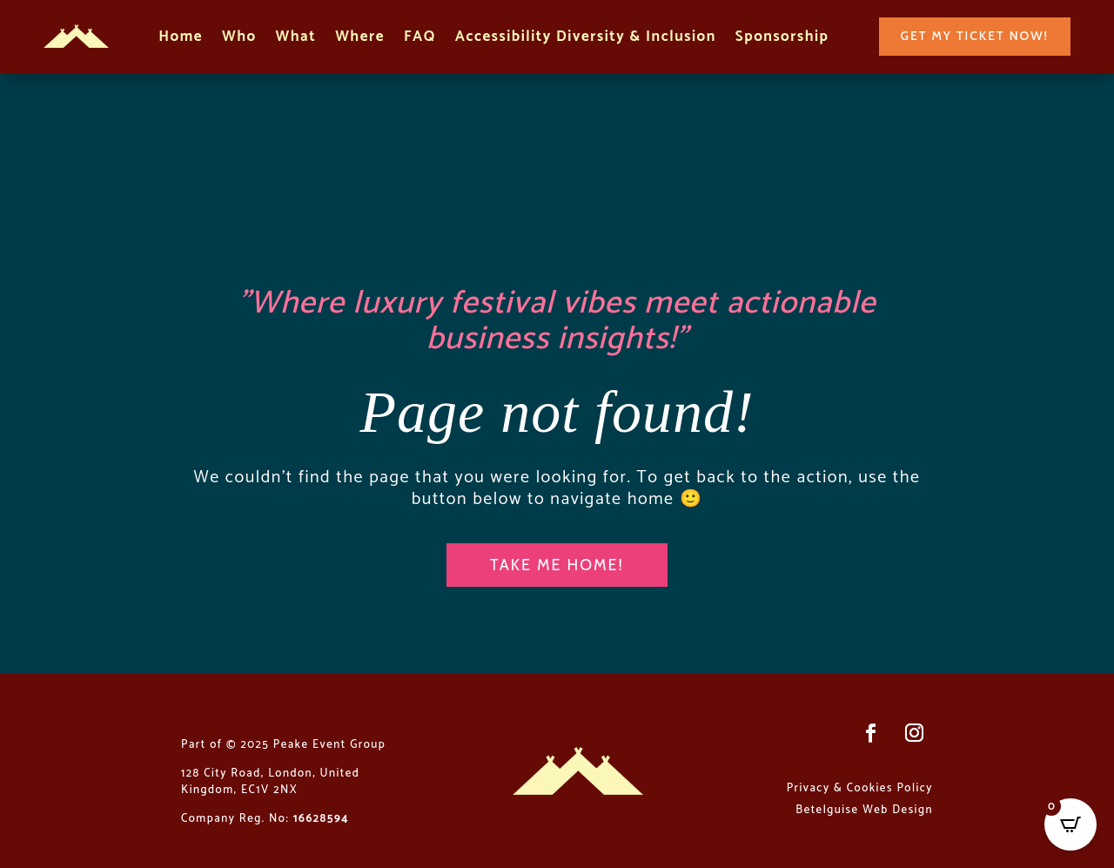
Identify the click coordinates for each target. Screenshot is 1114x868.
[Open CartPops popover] (1070, 824)
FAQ (420, 39)
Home (180, 39)
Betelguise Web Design (864, 810)
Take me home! (557, 565)
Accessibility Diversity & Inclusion (585, 39)
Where (360, 39)
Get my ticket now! (975, 36)
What (296, 39)
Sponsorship (782, 39)
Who (239, 39)
